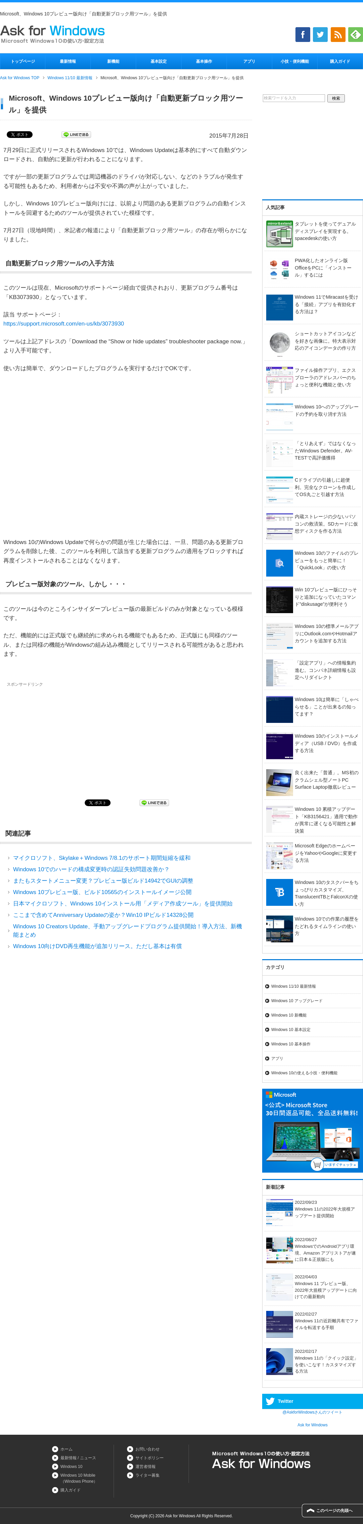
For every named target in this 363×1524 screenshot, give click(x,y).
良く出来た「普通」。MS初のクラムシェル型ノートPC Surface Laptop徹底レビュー (327, 780)
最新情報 (68, 61)
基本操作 (204, 61)
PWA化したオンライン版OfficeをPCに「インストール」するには (323, 268)
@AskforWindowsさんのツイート (313, 1412)
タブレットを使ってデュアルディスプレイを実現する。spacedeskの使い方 (325, 231)
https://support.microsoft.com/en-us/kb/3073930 (63, 324)
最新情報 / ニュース (78, 1458)
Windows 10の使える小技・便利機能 (304, 1073)
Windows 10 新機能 (289, 1015)
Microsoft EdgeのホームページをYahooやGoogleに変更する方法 (326, 853)
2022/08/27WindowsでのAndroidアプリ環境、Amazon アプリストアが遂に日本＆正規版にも (311, 1249)
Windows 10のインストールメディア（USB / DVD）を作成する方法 (327, 743)
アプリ (249, 61)
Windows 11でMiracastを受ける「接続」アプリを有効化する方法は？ (326, 304)
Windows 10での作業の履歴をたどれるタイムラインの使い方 (327, 926)
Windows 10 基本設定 (291, 1029)
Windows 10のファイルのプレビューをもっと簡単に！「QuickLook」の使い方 (327, 560)
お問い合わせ (147, 1449)
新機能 (113, 61)
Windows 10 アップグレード (297, 1000)
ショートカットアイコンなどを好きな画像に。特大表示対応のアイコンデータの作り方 (325, 341)
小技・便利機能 (295, 61)
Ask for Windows (312, 1425)
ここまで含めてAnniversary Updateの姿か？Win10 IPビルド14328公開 (103, 915)
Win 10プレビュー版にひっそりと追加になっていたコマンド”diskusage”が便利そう (326, 597)
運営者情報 (145, 1466)
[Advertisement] (63, 738)
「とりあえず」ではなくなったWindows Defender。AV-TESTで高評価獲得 (325, 450)
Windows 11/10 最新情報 (293, 986)
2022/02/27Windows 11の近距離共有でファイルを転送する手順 (312, 1321)
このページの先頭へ (334, 1510)
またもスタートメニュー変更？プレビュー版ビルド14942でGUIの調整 (103, 881)
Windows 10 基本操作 (291, 1044)
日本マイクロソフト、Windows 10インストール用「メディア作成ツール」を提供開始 (123, 903)
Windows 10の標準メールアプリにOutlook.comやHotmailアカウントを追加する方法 (327, 633)
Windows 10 (71, 1466)
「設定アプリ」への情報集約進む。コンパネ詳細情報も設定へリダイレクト (325, 670)
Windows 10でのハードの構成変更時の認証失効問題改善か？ (91, 869)
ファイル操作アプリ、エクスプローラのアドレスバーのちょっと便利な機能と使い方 (325, 377)
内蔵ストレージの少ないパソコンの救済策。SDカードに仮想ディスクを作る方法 (326, 524)
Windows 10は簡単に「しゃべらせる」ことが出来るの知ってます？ (327, 707)
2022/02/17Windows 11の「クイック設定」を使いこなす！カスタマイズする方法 (312, 1361)
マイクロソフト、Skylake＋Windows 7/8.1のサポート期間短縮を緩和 (102, 858)
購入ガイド (340, 61)
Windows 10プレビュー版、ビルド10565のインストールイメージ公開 (102, 892)
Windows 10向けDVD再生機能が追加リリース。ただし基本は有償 (97, 946)
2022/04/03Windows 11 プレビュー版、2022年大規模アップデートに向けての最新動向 (311, 1287)
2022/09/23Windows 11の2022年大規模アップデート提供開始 (310, 1209)
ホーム (67, 1449)
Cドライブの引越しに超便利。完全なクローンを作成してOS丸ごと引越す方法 (325, 487)
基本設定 (159, 61)
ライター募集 (147, 1475)
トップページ (23, 61)
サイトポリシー (149, 1458)
